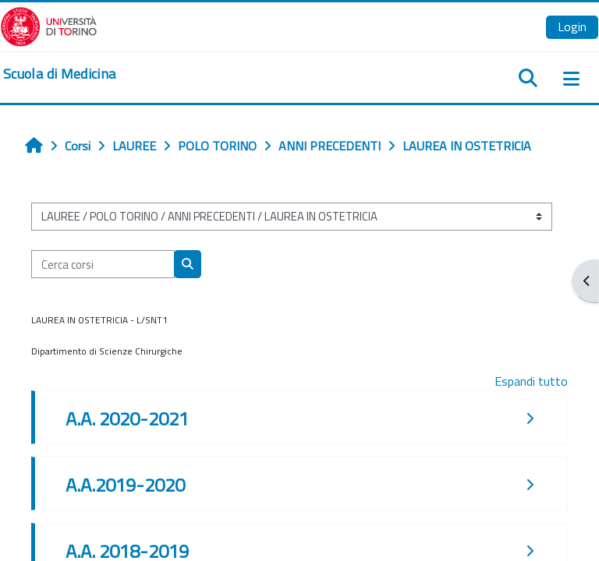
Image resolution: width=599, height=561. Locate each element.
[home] (59, 74)
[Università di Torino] (48, 25)
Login (572, 26)
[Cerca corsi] (103, 264)
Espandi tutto (531, 381)
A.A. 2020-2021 (127, 418)
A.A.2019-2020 (125, 485)
